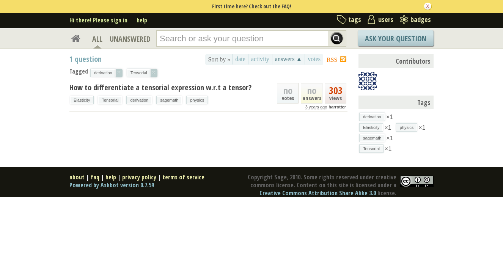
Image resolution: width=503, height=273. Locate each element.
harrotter (337, 107)
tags (354, 19)
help (142, 20)
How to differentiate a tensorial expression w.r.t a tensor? (160, 87)
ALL (97, 39)
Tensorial (110, 100)
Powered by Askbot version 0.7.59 (111, 185)
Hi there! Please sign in (98, 20)
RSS (332, 59)
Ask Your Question (395, 38)
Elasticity (82, 100)
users (385, 19)
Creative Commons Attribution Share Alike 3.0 (317, 193)
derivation (139, 100)
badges (420, 19)
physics (197, 100)
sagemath (169, 100)
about (77, 177)
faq (95, 177)
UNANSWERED (130, 39)
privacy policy (139, 177)
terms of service (183, 177)
